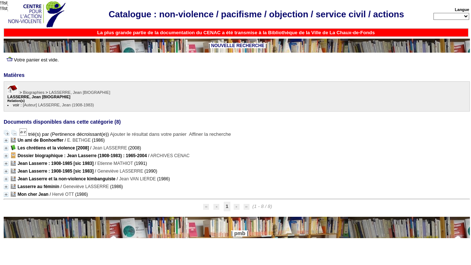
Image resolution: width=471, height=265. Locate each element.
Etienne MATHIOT (115, 163)
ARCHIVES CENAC (170, 155)
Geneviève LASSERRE (121, 171)
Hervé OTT (63, 194)
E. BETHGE (79, 140)
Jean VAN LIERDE (137, 178)
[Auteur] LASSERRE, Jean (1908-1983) (58, 105)
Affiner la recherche (210, 134)
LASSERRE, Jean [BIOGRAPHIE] (79, 92)
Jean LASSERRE (110, 148)
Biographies (34, 92)
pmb (239, 233)
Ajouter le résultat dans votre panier (148, 134)
